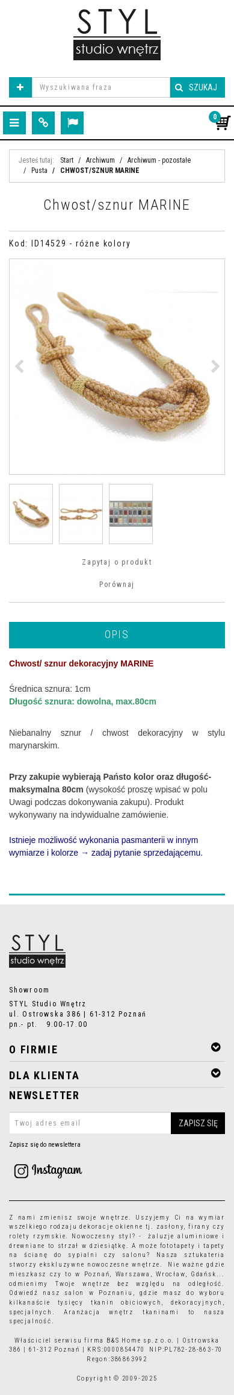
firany (199, 1226)
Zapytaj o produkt (117, 562)
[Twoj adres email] (117, 1123)
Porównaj (117, 584)
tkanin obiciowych (126, 1302)
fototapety (178, 1246)
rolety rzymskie (37, 1236)
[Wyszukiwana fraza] (101, 87)
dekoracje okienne (111, 1226)
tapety (214, 1246)
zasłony (170, 1226)
